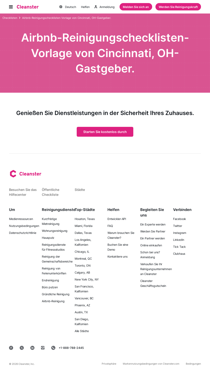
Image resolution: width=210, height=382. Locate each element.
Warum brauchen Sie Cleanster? (120, 235)
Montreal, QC (83, 258)
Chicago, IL (82, 251)
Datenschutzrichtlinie (22, 232)
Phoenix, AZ (82, 305)
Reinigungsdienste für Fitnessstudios (54, 247)
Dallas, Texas (83, 232)
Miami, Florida (83, 226)
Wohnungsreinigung (54, 230)
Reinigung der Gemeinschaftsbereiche (57, 259)
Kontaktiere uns (117, 256)
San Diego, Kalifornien (82, 321)
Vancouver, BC (84, 298)
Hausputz (48, 237)
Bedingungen (193, 363)
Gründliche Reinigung (56, 294)
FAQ (110, 226)
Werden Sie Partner (152, 231)
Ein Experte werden (152, 224)
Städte (80, 190)
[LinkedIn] (32, 348)
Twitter (177, 226)
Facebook (179, 219)
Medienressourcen (21, 219)
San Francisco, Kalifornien (84, 289)
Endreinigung (50, 280)
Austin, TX (81, 312)
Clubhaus (179, 253)
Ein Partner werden (152, 238)
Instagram (179, 232)
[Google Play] (134, 347)
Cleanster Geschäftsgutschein (153, 283)
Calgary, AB (82, 272)
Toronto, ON (83, 265)
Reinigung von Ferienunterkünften (54, 271)
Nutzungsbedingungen (24, 226)
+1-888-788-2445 (67, 348)
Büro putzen (50, 287)
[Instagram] (43, 348)
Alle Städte (82, 331)
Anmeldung (105, 7)
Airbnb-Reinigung (53, 301)
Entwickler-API (116, 219)
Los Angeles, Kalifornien (83, 242)
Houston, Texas (85, 219)
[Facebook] (11, 348)
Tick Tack (179, 246)
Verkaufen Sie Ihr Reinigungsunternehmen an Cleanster (156, 269)
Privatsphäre (109, 363)
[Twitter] (22, 348)
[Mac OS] (162, 347)
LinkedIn (178, 239)
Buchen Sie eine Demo (117, 247)
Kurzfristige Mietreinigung (50, 221)
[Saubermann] (28, 7)
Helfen (85, 7)
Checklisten (9, 18)
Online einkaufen (151, 245)
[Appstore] (105, 347)
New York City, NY (87, 279)
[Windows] (188, 347)
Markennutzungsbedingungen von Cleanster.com (151, 363)
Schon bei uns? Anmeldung (150, 254)
